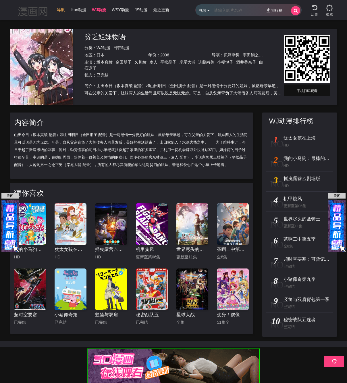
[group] (57, 11)
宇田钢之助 (253, 55)
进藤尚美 (206, 62)
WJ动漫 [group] (99, 9)
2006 (164, 55)
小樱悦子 (225, 62)
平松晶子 (168, 62)
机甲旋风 (145, 249)
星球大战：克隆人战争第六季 (192, 314)
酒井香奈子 (246, 62)
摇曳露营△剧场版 (111, 249)
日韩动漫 (121, 47)
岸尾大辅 (187, 62)
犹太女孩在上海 (70, 249)
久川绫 (140, 62)
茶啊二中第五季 (233, 249)
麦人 (153, 62)
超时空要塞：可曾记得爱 (30, 314)
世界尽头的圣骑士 (192, 249)
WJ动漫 (103, 47)
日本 (101, 55)
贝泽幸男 (232, 55)
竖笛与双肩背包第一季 (111, 314)
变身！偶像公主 (233, 314)
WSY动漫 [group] (120, 9)
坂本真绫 (105, 62)
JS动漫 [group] (141, 9)
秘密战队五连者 (152, 314)
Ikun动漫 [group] (78, 9)
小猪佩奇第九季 (70, 314)
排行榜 (274, 10)
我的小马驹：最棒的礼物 (30, 249)
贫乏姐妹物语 (105, 37)
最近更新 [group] (161, 9)
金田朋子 (123, 62)
